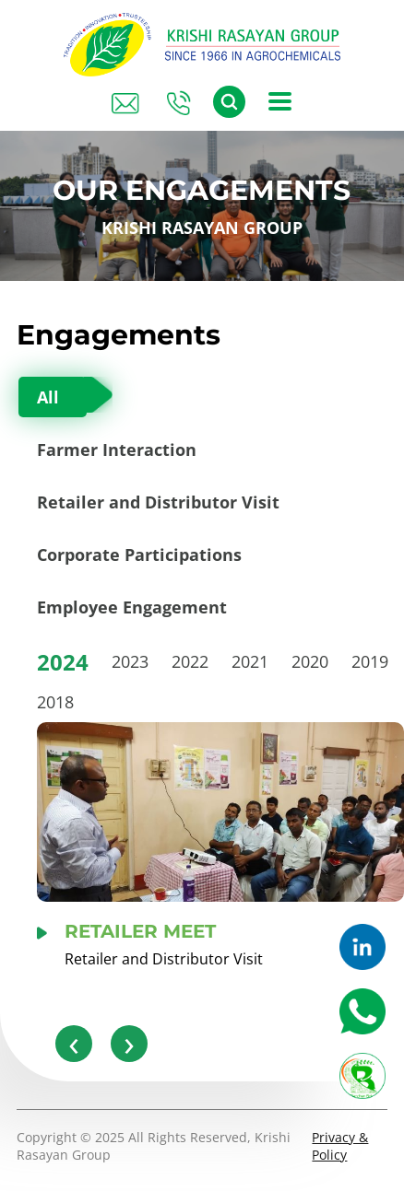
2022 (190, 661)
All (48, 397)
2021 (250, 661)
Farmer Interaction (116, 449)
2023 (130, 661)
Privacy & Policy (340, 1145)
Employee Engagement (132, 607)
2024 (63, 662)
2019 (369, 661)
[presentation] (73, 1043)
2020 (309, 661)
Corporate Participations (139, 554)
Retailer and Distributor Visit (158, 502)
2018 (55, 702)
